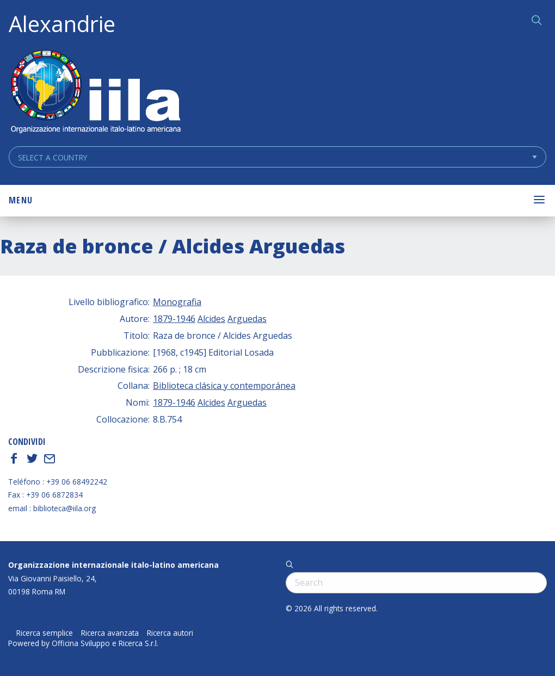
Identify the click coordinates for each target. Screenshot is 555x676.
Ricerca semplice (44, 633)
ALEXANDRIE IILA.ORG (95, 93)
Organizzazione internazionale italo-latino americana (113, 565)
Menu (21, 200)
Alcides (211, 319)
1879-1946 (174, 319)
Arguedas (247, 319)
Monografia (177, 302)
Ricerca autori (170, 633)
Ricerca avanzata (110, 633)
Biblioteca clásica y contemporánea (224, 386)
